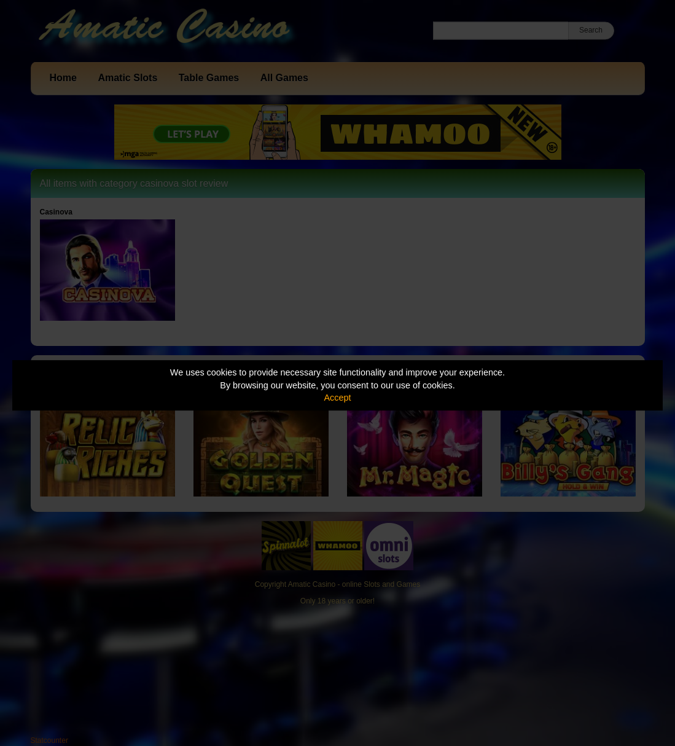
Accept (337, 397)
